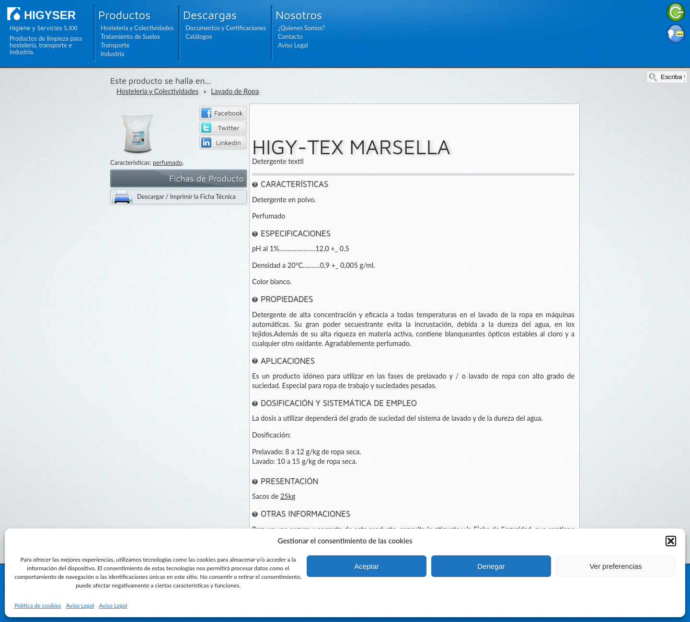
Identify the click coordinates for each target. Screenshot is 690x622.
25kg (288, 496)
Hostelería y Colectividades (137, 28)
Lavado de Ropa (235, 91)
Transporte (115, 45)
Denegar (491, 566)
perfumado (168, 162)
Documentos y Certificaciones (225, 28)
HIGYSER (50, 15)
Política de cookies (37, 605)
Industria (112, 54)
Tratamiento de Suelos (130, 36)
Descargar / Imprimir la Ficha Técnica (186, 196)
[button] (671, 541)
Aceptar (366, 566)
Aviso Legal (80, 605)
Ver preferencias (615, 566)
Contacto (290, 36)
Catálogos (198, 36)
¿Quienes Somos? (301, 28)
